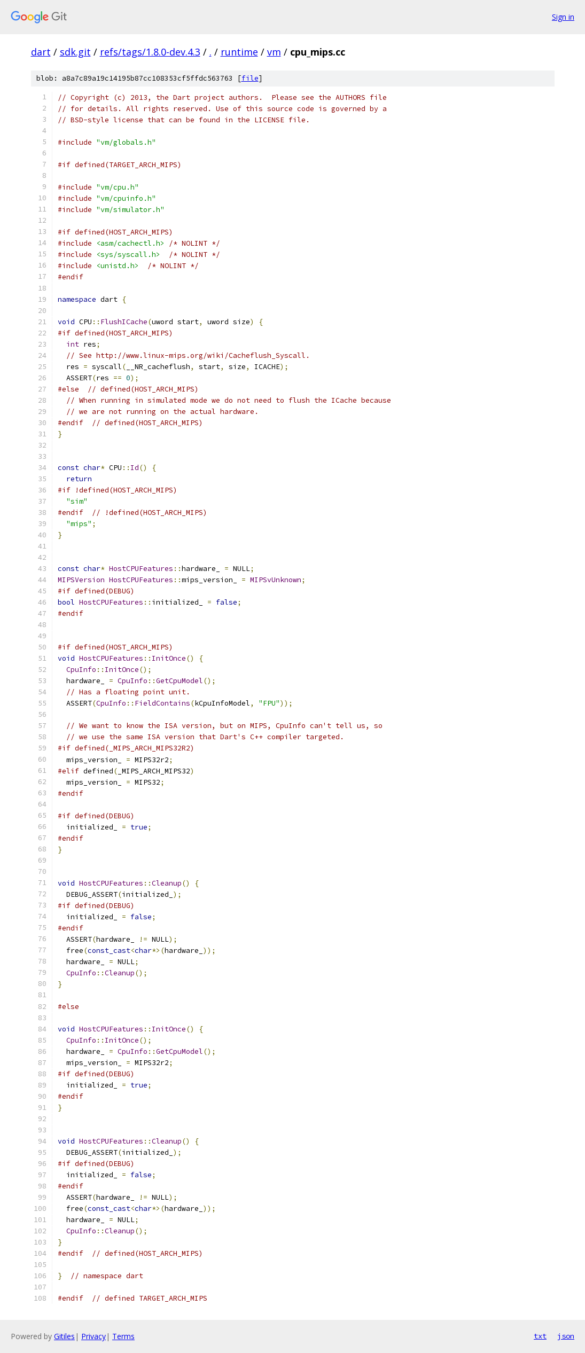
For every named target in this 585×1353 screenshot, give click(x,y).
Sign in (563, 17)
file (250, 78)
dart (41, 51)
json (565, 1336)
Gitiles (64, 1336)
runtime (239, 51)
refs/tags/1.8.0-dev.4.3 (150, 51)
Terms (123, 1336)
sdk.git (75, 51)
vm (274, 51)
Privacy (93, 1336)
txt (540, 1336)
